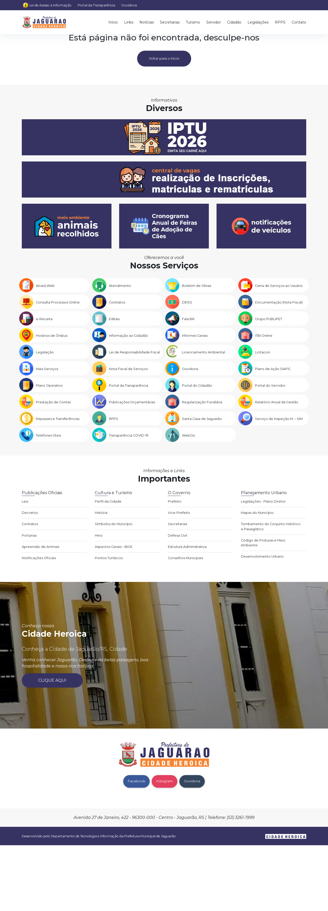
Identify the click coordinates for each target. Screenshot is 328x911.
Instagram (164, 781)
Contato (299, 22)
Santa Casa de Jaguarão (202, 419)
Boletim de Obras (196, 286)
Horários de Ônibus (51, 336)
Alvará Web (45, 286)
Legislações (258, 22)
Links (128, 22)
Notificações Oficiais (39, 558)
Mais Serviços (47, 369)
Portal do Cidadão (197, 385)
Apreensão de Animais (40, 547)
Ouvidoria (129, 5)
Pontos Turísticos (109, 558)
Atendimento (120, 286)
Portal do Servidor (270, 385)
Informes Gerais (195, 336)
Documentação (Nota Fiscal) (279, 302)
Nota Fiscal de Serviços (128, 369)
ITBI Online (263, 336)
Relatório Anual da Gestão (276, 402)
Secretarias (170, 22)
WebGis (188, 435)
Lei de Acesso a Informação (50, 5)
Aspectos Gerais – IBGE (113, 547)
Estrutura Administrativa (187, 547)
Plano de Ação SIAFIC (273, 369)
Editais (114, 319)
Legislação (45, 352)
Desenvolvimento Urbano (262, 556)
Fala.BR (188, 319)
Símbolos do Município (113, 524)
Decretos (30, 513)
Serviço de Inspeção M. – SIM (279, 419)
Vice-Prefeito (179, 513)
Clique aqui (52, 680)
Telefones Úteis (48, 435)
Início (113, 22)
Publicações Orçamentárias (132, 402)
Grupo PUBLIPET (268, 319)
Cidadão (234, 22)
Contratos (117, 302)
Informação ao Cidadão (128, 336)
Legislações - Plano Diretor (263, 501)
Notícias (146, 22)
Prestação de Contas (53, 402)
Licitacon (262, 352)
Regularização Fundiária (202, 402)
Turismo (193, 22)
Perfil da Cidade (108, 501)
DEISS (187, 302)
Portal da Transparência (96, 5)
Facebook (136, 781)
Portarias (29, 535)
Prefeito (174, 501)
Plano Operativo (49, 385)
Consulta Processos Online (58, 302)
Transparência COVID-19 (128, 435)
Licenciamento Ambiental (203, 352)
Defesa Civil (177, 535)
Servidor (213, 22)
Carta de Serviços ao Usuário (279, 286)
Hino (98, 535)
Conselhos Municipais (185, 558)
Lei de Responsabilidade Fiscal (134, 352)
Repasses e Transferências (57, 419)
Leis (25, 501)
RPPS (280, 22)
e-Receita (44, 319)
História (101, 513)
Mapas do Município (257, 513)
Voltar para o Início (164, 58)
